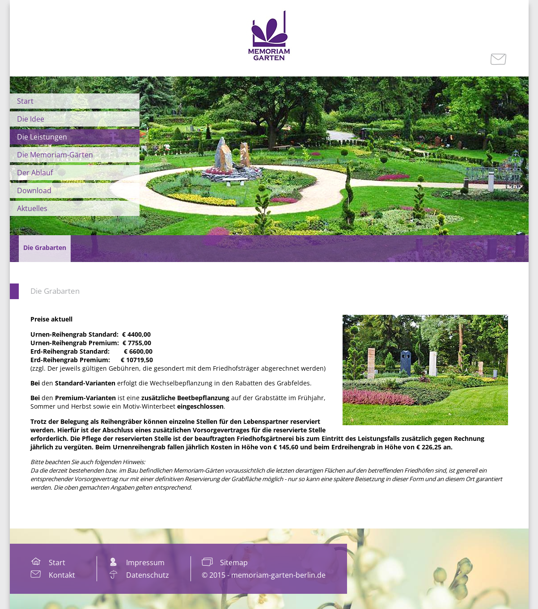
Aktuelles (32, 208)
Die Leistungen (42, 137)
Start (25, 101)
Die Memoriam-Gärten (55, 155)
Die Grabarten (55, 291)
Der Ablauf (35, 173)
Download (34, 190)
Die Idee (30, 119)
